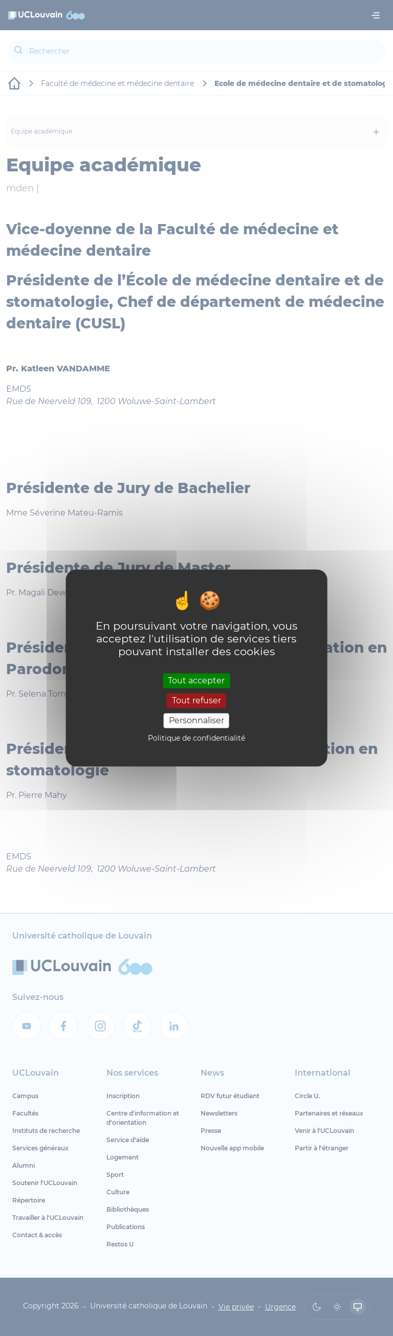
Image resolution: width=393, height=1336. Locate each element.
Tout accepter (196, 680)
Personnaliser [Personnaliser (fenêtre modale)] (196, 720)
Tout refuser (196, 700)
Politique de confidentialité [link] (196, 738)
